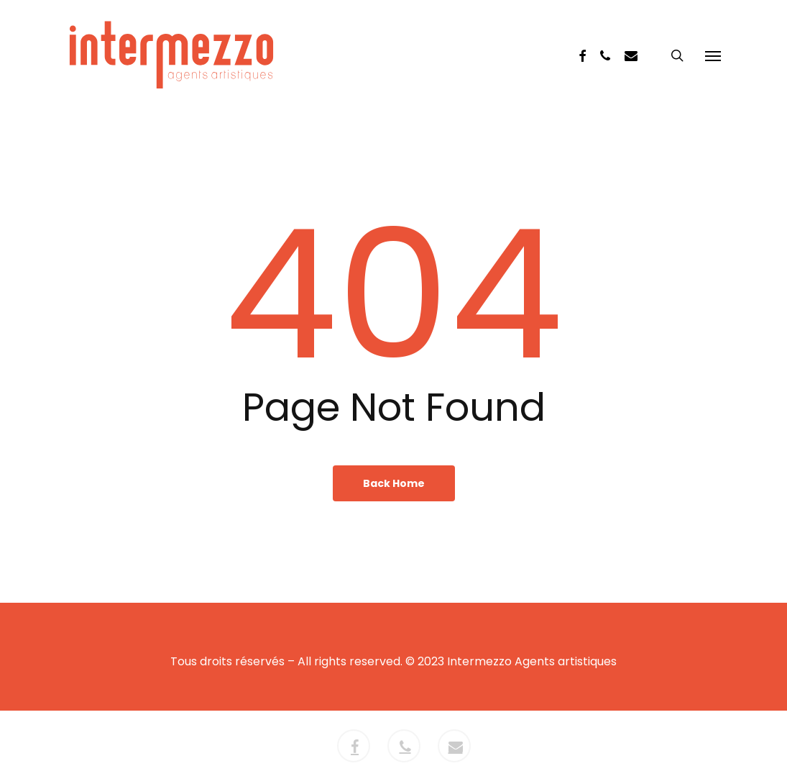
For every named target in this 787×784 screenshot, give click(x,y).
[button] (713, 55)
